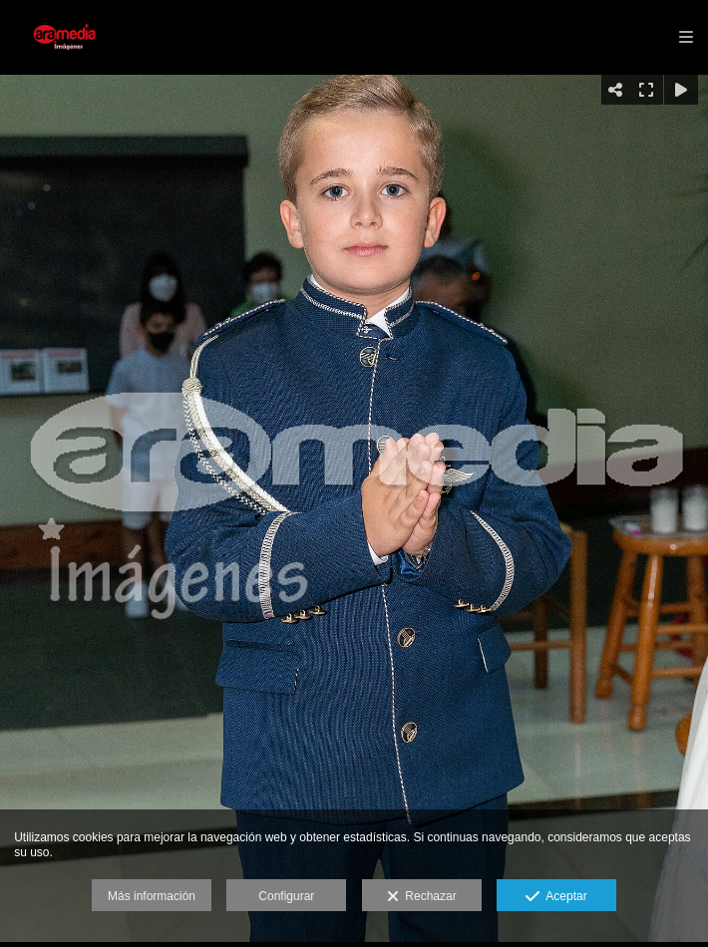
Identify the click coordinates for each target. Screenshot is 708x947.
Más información (151, 896)
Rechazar (422, 897)
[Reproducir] (681, 90)
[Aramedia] (68, 37)
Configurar (286, 896)
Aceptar (556, 897)
